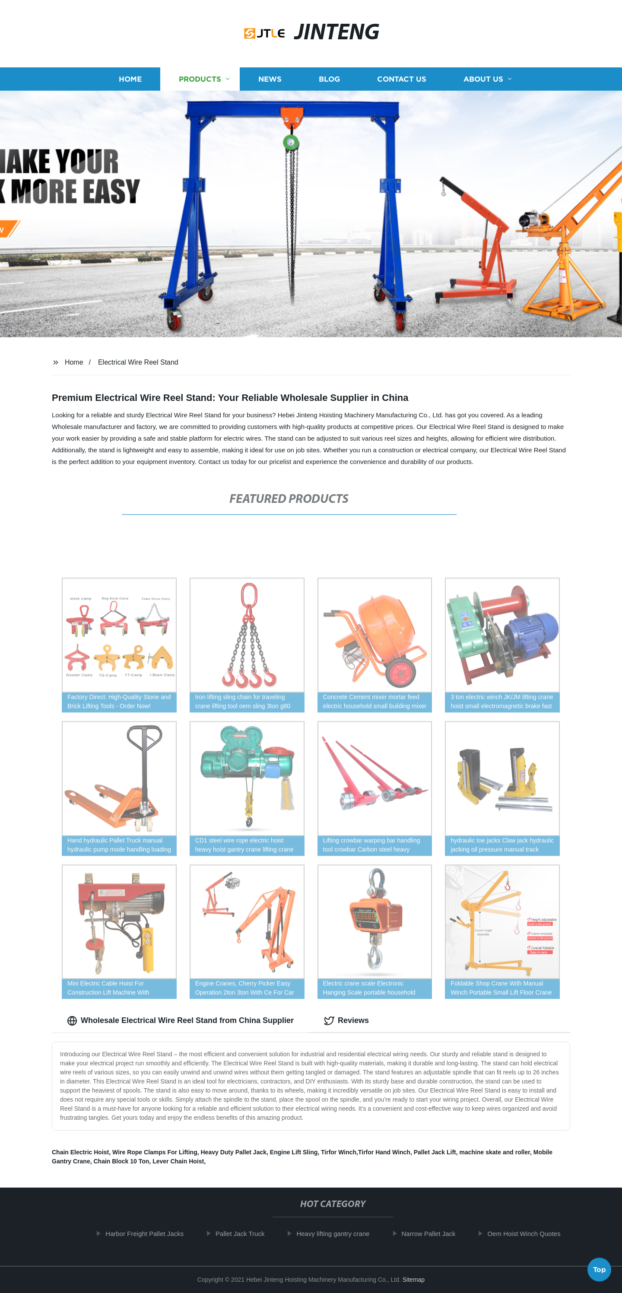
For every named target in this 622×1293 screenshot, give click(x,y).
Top (599, 1267)
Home (130, 81)
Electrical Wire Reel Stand (138, 362)
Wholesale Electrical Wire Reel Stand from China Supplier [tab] (180, 1021)
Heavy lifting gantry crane (339, 1233)
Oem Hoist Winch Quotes (530, 1233)
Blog (329, 81)
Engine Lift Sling (293, 1152)
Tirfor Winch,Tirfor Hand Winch (365, 1152)
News (270, 81)
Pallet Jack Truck (246, 1233)
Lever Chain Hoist (178, 1161)
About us (483, 81)
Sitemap (414, 1279)
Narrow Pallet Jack (435, 1233)
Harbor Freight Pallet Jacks (151, 1233)
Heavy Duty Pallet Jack (233, 1152)
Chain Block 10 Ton (121, 1161)
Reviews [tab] (346, 1021)
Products (200, 81)
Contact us (401, 81)
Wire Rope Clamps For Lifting (154, 1152)
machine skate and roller (495, 1152)
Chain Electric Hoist (80, 1152)
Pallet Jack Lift (435, 1152)
